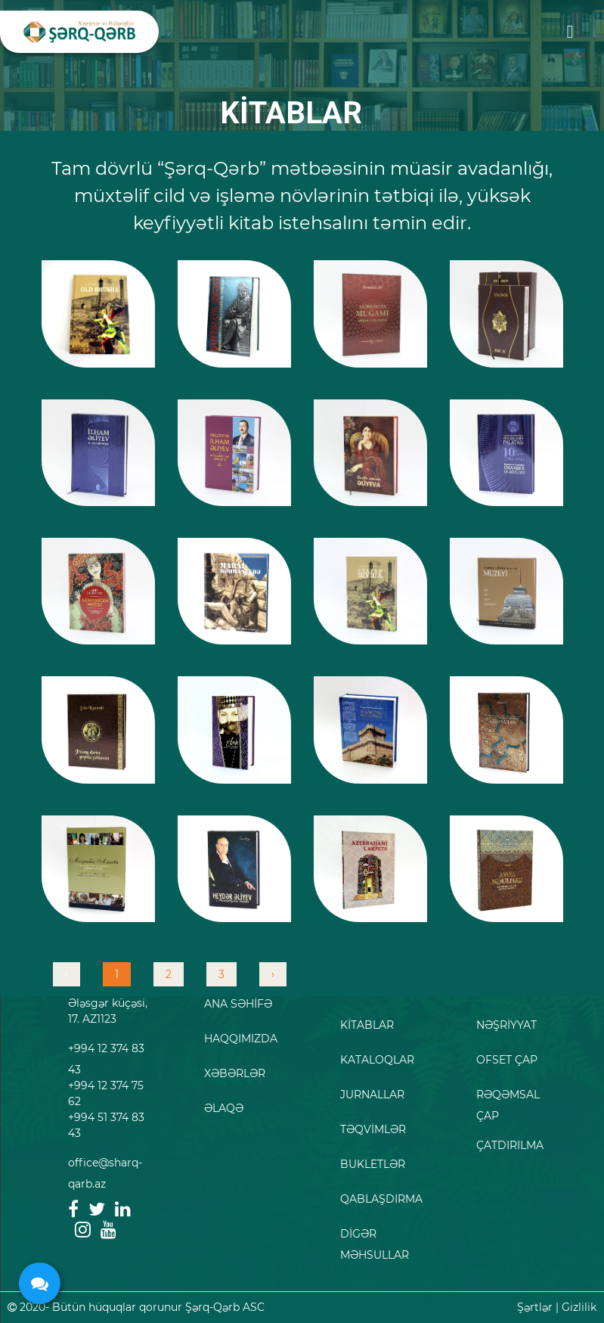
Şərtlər (535, 1307)
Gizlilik (579, 1307)
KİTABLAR (367, 1025)
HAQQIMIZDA (240, 1038)
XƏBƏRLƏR (234, 1073)
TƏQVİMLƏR (373, 1129)
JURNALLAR (372, 1094)
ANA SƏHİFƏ (238, 1004)
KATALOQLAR (377, 1060)
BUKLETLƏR (372, 1164)
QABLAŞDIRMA (381, 1199)
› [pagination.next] (272, 974)
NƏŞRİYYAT (506, 1025)
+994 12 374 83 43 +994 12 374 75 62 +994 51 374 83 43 (106, 1091)
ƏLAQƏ (223, 1108)
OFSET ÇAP (506, 1060)
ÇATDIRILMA (510, 1145)
